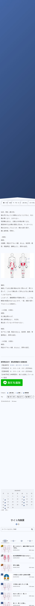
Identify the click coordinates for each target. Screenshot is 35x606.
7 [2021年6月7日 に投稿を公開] (3, 499)
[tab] (5, 541)
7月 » (6, 510)
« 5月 (2, 510)
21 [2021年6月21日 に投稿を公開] (3, 504)
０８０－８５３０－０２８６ (19, 365)
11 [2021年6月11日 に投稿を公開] (22, 499)
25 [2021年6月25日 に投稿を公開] (22, 504)
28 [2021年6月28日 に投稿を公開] (3, 507)
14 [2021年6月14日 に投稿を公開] (3, 501)
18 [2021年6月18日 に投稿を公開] (22, 501)
